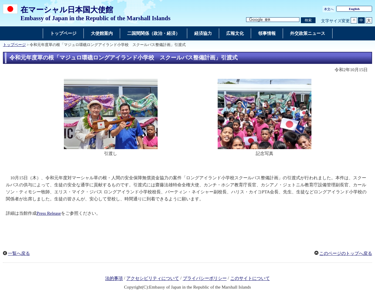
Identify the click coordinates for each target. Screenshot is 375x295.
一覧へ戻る (19, 253)
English (354, 9)
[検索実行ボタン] (308, 20)
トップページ (14, 45)
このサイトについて (250, 278)
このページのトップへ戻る (345, 253)
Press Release (49, 213)
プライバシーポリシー (205, 278)
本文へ (329, 9)
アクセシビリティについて (152, 278)
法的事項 (114, 278)
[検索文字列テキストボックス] (272, 19)
